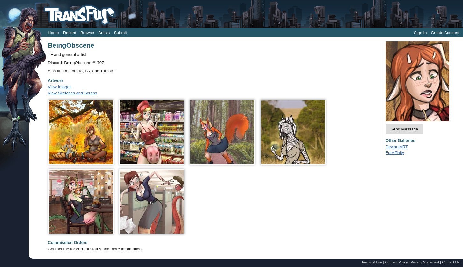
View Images (59, 87)
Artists (104, 32)
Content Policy (396, 262)
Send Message (404, 129)
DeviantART (397, 147)
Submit (120, 32)
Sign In (420, 32)
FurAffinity (395, 152)
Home (53, 32)
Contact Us (450, 262)
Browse (87, 32)
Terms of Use (371, 262)
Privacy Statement (425, 262)
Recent (69, 32)
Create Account (445, 32)
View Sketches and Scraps (72, 93)
